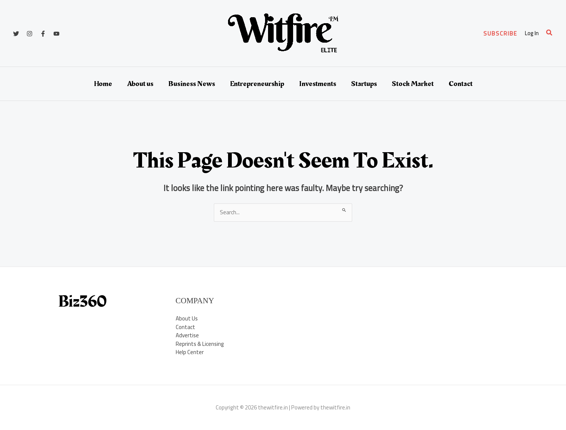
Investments (317, 83)
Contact (461, 83)
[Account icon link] (532, 33)
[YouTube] (56, 34)
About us (140, 83)
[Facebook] (43, 34)
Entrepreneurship (257, 83)
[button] (500, 33)
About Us (187, 318)
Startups (364, 83)
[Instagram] (30, 34)
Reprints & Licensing (200, 343)
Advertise (187, 335)
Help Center (190, 352)
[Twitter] (16, 34)
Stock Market (413, 83)
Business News (191, 83)
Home (103, 83)
